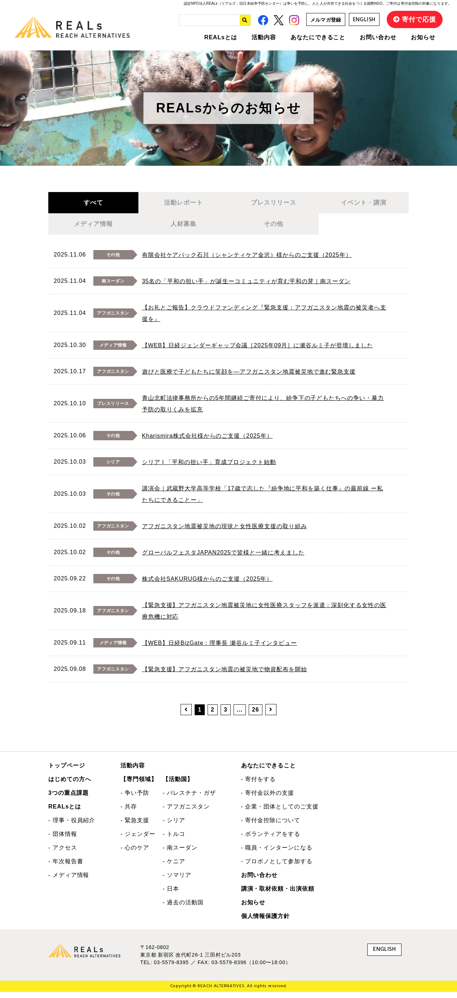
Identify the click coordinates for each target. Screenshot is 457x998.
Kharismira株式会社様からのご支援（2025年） (207, 442)
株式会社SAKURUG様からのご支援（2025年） (207, 585)
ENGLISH (364, 19)
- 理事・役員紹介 (71, 827)
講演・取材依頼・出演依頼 (278, 895)
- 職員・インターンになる (276, 854)
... (240, 716)
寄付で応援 (419, 19)
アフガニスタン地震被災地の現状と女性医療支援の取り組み (224, 533)
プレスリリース (273, 204)
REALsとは (220, 37)
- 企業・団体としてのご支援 (280, 813)
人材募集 (183, 228)
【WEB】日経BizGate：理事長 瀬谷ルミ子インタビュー (219, 649)
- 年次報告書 (65, 868)
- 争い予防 (134, 799)
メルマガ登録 (325, 20)
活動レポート (183, 204)
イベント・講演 (364, 204)
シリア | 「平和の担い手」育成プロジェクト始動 (209, 468)
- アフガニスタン (186, 813)
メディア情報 (93, 228)
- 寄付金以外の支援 (267, 799)
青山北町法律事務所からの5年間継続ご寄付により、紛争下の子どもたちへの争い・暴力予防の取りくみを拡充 (263, 410)
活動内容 (264, 37)
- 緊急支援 (134, 827)
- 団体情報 (62, 840)
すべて (93, 204)
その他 (273, 228)
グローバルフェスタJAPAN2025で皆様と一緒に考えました (223, 559)
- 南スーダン (180, 854)
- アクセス (62, 854)
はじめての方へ (69, 786)
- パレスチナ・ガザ (189, 799)
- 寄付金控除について (270, 827)
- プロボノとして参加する (276, 868)
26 (255, 716)
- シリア (174, 827)
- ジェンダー (137, 840)
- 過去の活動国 (183, 909)
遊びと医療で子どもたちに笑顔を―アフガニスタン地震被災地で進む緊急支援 (249, 378)
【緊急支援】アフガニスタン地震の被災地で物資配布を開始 (224, 676)
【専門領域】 (138, 786)
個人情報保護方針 (265, 922)
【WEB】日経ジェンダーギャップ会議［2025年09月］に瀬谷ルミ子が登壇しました (257, 352)
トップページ (66, 772)
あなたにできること (318, 37)
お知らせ (423, 37)
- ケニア (174, 868)
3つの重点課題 (68, 799)
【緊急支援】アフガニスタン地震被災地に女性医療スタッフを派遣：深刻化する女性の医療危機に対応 (264, 617)
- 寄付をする (258, 786)
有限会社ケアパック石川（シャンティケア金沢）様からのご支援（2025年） (247, 261)
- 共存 (128, 813)
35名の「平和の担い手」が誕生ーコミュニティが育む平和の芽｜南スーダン (246, 288)
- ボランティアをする (270, 840)
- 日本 (171, 895)
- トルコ (174, 840)
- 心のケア (134, 854)
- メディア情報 (68, 881)
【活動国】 (178, 786)
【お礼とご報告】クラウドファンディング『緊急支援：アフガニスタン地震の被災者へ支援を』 (264, 320)
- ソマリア (177, 881)
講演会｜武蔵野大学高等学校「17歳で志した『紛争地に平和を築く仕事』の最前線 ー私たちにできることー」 (262, 500)
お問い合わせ (378, 37)
